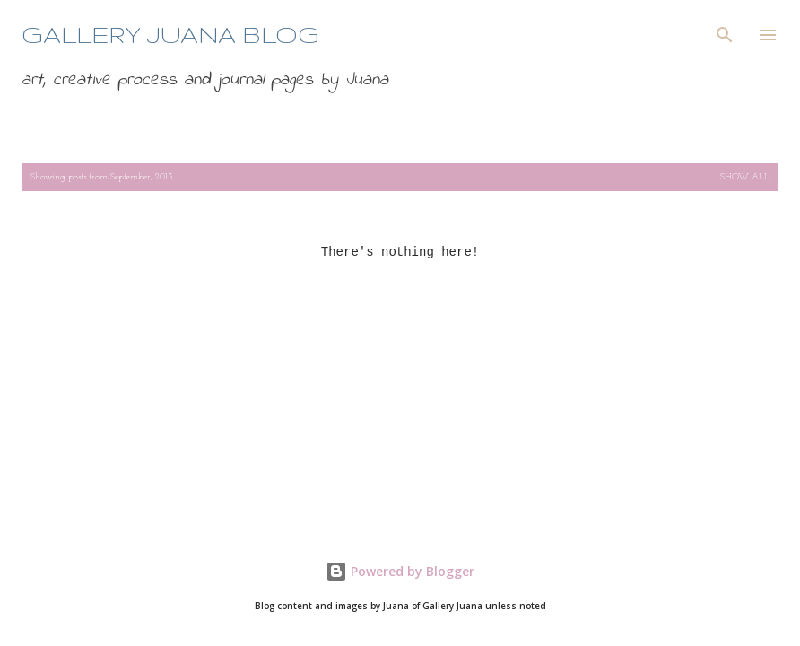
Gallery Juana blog (170, 35)
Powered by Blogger (400, 571)
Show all (745, 177)
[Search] (724, 32)
